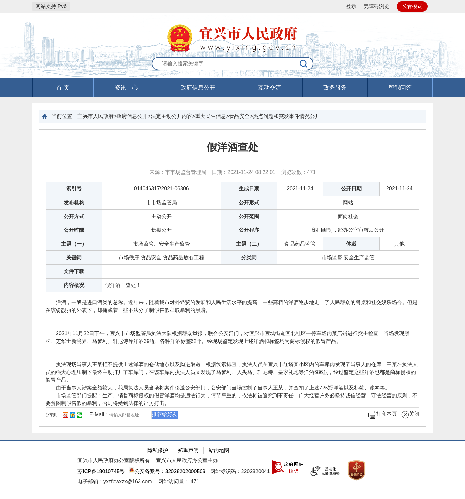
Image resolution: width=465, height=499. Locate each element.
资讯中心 (126, 87)
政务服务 (334, 87)
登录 (351, 6)
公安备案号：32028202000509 (167, 471)
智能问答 (400, 87)
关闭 (410, 415)
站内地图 (219, 450)
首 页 (62, 87)
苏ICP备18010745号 (101, 471)
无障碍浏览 (376, 6)
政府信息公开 (198, 87)
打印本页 (382, 415)
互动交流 (269, 87)
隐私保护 (157, 450)
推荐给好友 (165, 414)
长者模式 (412, 6)
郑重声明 (188, 450)
